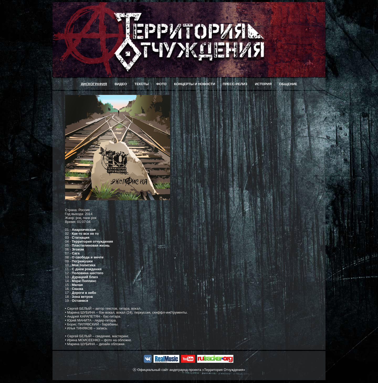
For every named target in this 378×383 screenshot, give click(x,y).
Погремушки (82, 261)
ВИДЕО (121, 84)
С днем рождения (87, 269)
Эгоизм (78, 249)
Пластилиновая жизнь (91, 245)
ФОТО (161, 84)
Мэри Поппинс (84, 281)
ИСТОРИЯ (263, 84)
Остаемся (80, 301)
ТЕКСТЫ (141, 84)
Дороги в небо (84, 293)
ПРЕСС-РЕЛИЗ (235, 84)
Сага (76, 253)
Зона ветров (82, 297)
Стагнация (81, 237)
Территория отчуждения (92, 241)
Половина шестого (87, 273)
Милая (77, 285)
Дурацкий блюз (85, 277)
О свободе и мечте (88, 257)
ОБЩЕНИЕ (288, 84)
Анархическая (84, 230)
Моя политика (84, 265)
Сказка (77, 289)
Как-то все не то (85, 234)
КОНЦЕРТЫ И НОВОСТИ (194, 84)
